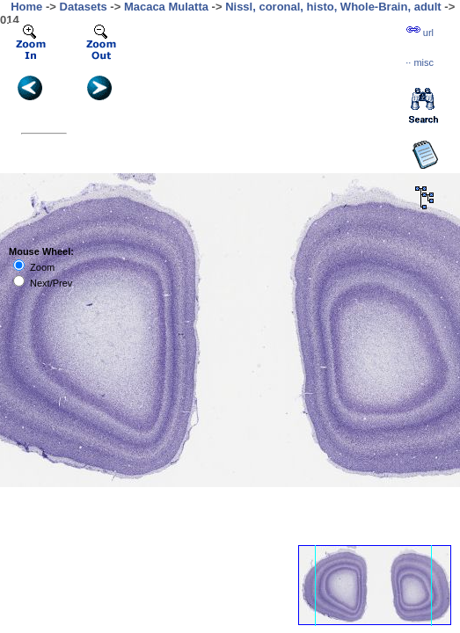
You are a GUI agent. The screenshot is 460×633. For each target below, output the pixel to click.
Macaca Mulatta (166, 6)
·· (419, 62)
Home (26, 6)
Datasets (83, 6)
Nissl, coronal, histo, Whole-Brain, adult (333, 6)
